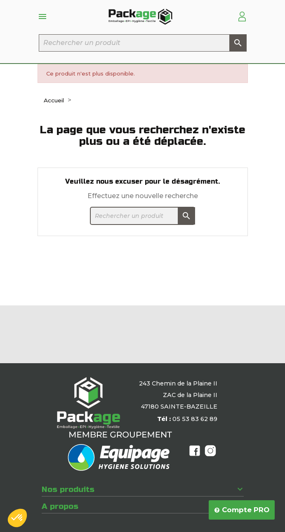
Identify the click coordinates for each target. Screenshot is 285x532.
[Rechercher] (142, 43)
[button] (17, 518)
